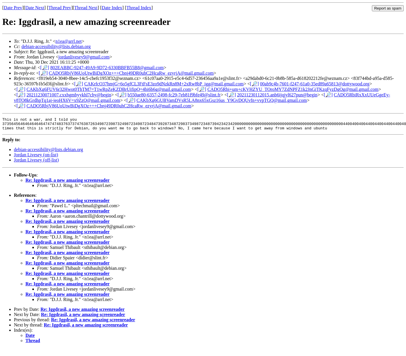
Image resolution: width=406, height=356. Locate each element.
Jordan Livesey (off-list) (36, 162)
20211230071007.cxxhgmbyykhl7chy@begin (69, 94)
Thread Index (138, 7)
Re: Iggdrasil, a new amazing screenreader (67, 182)
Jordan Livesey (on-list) (36, 157)
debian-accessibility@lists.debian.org (56, 46)
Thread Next (85, 7)
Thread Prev (59, 7)
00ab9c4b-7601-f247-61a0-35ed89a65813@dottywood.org (314, 83)
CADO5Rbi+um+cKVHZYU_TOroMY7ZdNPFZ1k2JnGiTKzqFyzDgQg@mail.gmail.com (293, 89)
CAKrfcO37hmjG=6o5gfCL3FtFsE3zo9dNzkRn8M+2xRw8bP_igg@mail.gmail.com (163, 83)
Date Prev (13, 7)
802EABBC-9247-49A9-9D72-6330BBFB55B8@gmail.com (107, 67)
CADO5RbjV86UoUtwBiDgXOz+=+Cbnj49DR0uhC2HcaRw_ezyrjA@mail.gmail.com (131, 73)
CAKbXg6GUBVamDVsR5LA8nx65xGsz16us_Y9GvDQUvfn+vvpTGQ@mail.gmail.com (221, 100)
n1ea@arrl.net (69, 41)
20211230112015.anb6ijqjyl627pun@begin (277, 94)
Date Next (34, 7)
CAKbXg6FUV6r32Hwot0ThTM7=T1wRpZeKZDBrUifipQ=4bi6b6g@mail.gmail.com (109, 89)
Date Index (112, 7)
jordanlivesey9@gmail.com (84, 56)
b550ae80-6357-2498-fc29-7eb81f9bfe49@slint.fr (174, 94)
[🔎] (44, 67)
